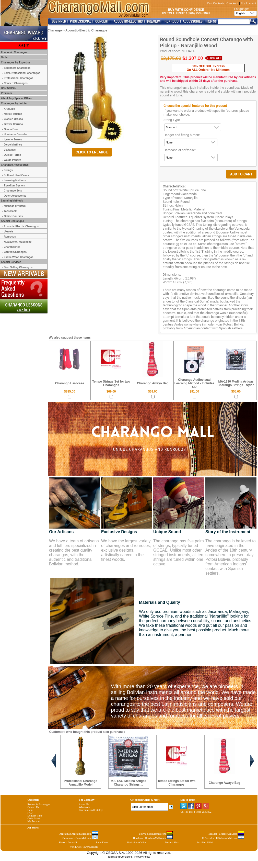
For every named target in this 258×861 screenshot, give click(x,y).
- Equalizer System (13, 185)
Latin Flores (102, 842)
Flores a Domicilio (68, 842)
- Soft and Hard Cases (15, 175)
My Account (248, 3)
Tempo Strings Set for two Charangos (111, 383)
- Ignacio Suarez (12, 139)
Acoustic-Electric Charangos (86, 30)
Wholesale (84, 807)
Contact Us (33, 807)
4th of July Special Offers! (16, 98)
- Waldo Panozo (11, 160)
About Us (84, 804)
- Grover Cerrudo (12, 124)
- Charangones (11, 246)
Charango (55, 30)
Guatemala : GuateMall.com (80, 838)
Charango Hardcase (69, 383)
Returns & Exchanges (39, 804)
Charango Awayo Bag (152, 383)
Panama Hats (172, 842)
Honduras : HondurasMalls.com (153, 838)
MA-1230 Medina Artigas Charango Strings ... (128, 782)
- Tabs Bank (9, 211)
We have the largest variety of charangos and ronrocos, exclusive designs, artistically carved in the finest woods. (126, 550)
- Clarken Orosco (12, 119)
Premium (6, 93)
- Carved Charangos (14, 252)
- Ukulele (7, 231)
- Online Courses (12, 216)
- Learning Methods (14, 180)
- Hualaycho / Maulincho (16, 241)
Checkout (232, 3)
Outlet (4, 57)
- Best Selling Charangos (17, 267)
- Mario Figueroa (12, 114)
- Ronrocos (9, 236)
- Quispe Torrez (11, 154)
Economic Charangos (13, 52)
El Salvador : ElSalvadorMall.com (223, 838)
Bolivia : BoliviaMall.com (156, 833)
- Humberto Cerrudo (14, 134)
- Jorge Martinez (12, 144)
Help (30, 810)
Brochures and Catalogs (91, 810)
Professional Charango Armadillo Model (80, 782)
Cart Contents (215, 3)
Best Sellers (8, 88)
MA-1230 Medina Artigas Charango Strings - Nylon (235, 383)
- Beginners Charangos (16, 67)
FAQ (30, 812)
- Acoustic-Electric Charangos (20, 226)
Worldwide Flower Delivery (83, 846)
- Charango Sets (12, 190)
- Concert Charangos (15, 83)
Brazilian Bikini (205, 842)
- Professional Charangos (17, 78)
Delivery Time (35, 815)
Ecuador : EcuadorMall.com (226, 833)
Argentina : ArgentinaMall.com (79, 833)
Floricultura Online (136, 842)
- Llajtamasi (9, 149)
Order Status (34, 818)
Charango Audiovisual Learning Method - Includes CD (194, 383)
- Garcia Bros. (10, 129)
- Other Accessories (14, 195)
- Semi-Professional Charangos (21, 73)
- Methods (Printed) (14, 206)
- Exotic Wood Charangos (17, 257)
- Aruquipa (8, 108)
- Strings (7, 170)
